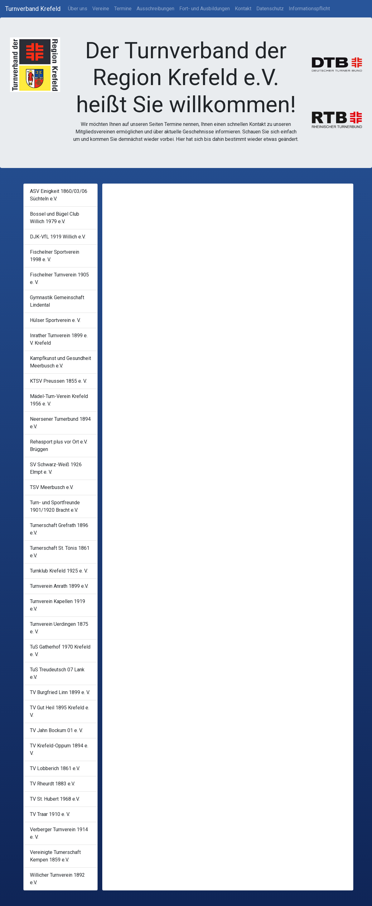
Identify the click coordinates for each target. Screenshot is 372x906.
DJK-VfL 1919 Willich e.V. (57, 237)
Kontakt (243, 9)
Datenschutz (270, 9)
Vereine (100, 9)
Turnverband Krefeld (32, 8)
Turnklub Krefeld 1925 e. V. (59, 571)
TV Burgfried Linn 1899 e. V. (60, 692)
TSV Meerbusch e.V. (51, 487)
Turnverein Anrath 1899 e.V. (59, 586)
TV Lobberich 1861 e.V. (55, 768)
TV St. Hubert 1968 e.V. (55, 799)
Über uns (77, 9)
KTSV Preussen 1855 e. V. (58, 381)
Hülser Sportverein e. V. (55, 320)
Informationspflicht (309, 9)
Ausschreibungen (155, 9)
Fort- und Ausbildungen (204, 9)
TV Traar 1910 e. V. (50, 814)
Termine (123, 9)
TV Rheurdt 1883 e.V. (52, 784)
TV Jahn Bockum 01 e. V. (56, 730)
